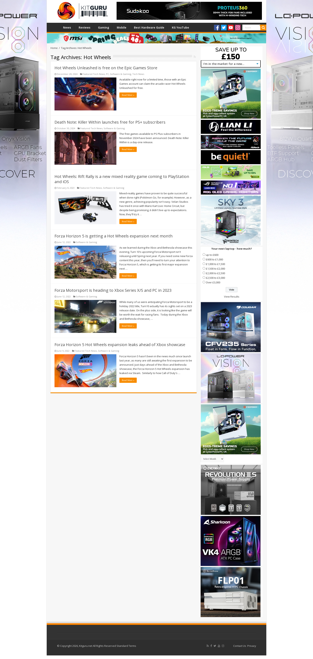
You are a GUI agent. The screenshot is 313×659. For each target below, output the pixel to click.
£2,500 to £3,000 (215, 278)
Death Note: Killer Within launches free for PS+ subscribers (109, 122)
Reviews (84, 27)
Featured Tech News (94, 73)
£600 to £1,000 (214, 259)
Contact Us (239, 646)
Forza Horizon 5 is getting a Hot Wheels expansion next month (113, 236)
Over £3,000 (213, 282)
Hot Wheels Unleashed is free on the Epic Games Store (105, 67)
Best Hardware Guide (149, 27)
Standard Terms (126, 646)
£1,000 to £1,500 (215, 264)
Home (54, 27)
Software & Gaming (120, 73)
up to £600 (212, 255)
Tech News (138, 73)
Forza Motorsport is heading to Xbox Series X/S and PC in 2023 (112, 290)
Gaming (103, 27)
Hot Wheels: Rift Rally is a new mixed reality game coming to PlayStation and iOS (121, 179)
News (67, 27)
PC (107, 73)
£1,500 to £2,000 (215, 268)
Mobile (121, 27)
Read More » (128, 95)
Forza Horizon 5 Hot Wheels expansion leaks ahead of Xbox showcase (119, 344)
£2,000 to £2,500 (215, 273)
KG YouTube (180, 27)
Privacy (251, 646)
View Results (231, 296)
